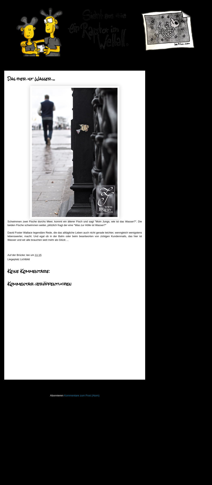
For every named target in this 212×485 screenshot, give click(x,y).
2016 (159, 95)
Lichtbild (25, 259)
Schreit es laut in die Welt (173, 268)
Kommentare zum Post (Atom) (82, 395)
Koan (155, 361)
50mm (155, 320)
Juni (162, 145)
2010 (159, 297)
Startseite (75, 385)
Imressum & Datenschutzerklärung (172, 450)
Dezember (165, 115)
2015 (159, 100)
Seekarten (158, 409)
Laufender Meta (161, 368)
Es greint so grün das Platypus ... (177, 170)
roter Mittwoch (166, 175)
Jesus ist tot (165, 165)
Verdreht (163, 243)
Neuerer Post (16, 385)
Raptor (156, 403)
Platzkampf (164, 180)
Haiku (155, 350)
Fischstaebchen (161, 338)
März (162, 161)
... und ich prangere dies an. (174, 248)
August (163, 135)
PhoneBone (159, 397)
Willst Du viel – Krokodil (172, 253)
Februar (164, 275)
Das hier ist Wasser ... (171, 207)
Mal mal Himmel (167, 228)
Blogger (114, 477)
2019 (159, 79)
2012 (159, 286)
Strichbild (157, 427)
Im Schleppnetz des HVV (173, 186)
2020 (159, 74)
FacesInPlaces (160, 332)
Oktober (164, 125)
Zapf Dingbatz (166, 233)
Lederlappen (159, 373)
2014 (159, 105)
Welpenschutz (166, 212)
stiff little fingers (161, 415)
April (162, 155)
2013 (159, 110)
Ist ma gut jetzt (166, 217)
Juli (161, 140)
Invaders (157, 356)
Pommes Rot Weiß (169, 238)
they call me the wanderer (173, 258)
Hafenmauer (159, 344)
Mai (161, 150)
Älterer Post (134, 385)
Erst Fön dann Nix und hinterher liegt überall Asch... (176, 201)
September (166, 130)
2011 (159, 292)
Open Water (159, 391)
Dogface (163, 222)
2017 (159, 90)
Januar (163, 280)
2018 (159, 85)
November (165, 120)
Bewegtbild (158, 326)
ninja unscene (160, 386)
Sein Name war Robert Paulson (176, 263)
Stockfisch (158, 421)
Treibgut (156, 433)
